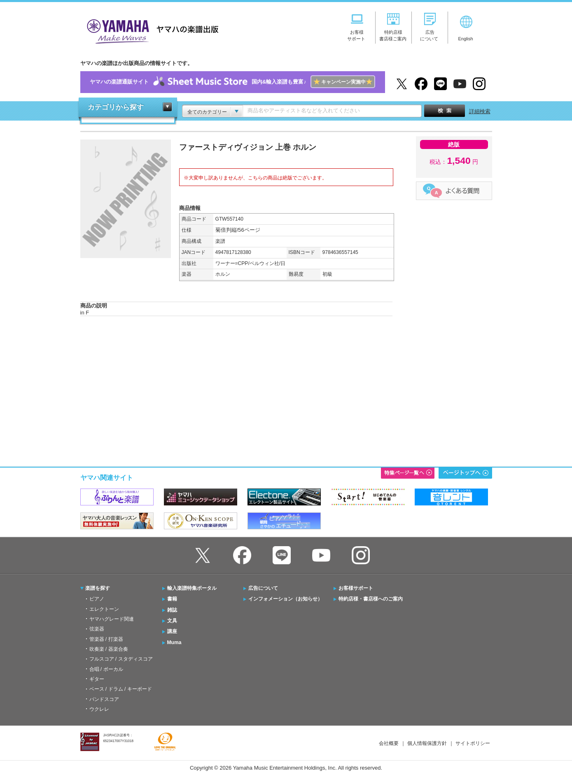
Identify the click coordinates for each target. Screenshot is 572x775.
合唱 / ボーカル (106, 669)
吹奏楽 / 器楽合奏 (108, 649)
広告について (263, 588)
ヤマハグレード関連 (111, 619)
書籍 (172, 599)
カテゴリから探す (116, 107)
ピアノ (96, 599)
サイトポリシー (472, 743)
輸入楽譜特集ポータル (192, 588)
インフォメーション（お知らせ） (285, 599)
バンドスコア (104, 699)
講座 (172, 631)
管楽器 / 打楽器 (106, 639)
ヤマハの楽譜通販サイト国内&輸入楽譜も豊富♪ (232, 82)
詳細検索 (479, 111)
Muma (174, 642)
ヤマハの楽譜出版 (150, 30)
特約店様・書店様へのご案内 (371, 599)
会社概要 (389, 743)
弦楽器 (96, 629)
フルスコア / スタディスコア (121, 659)
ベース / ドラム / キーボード (120, 689)
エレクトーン (104, 609)
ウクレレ (99, 709)
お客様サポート (356, 588)
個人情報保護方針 (427, 743)
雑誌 (172, 610)
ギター (96, 679)
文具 (172, 621)
